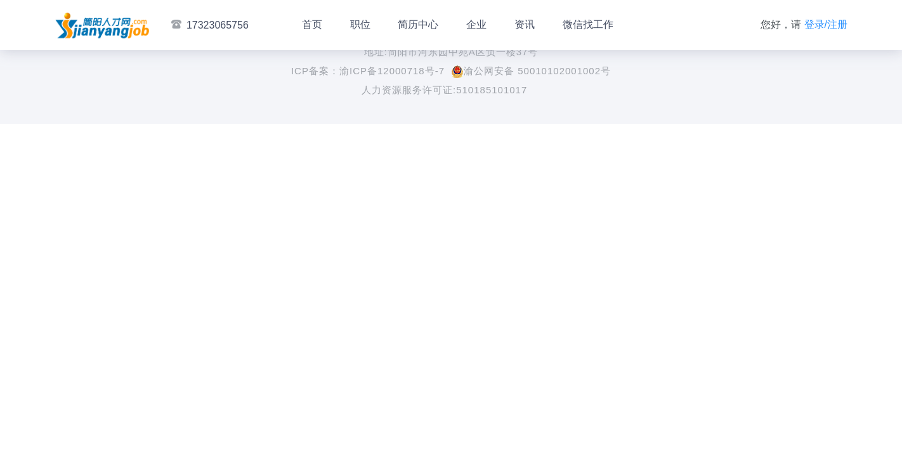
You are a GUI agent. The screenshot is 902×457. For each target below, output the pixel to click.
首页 (312, 24)
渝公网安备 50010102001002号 (531, 70)
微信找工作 (588, 24)
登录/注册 (825, 24)
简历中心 (418, 24)
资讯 (524, 24)
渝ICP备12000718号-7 (392, 70)
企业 (476, 24)
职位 (360, 24)
